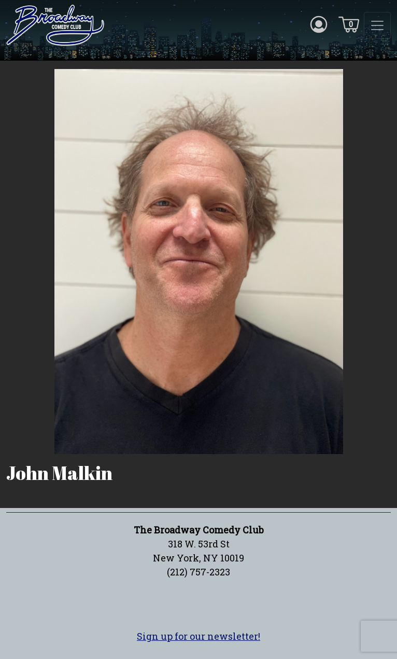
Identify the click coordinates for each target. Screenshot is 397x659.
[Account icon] (318, 24)
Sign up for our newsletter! (198, 636)
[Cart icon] (348, 24)
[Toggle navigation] (377, 25)
